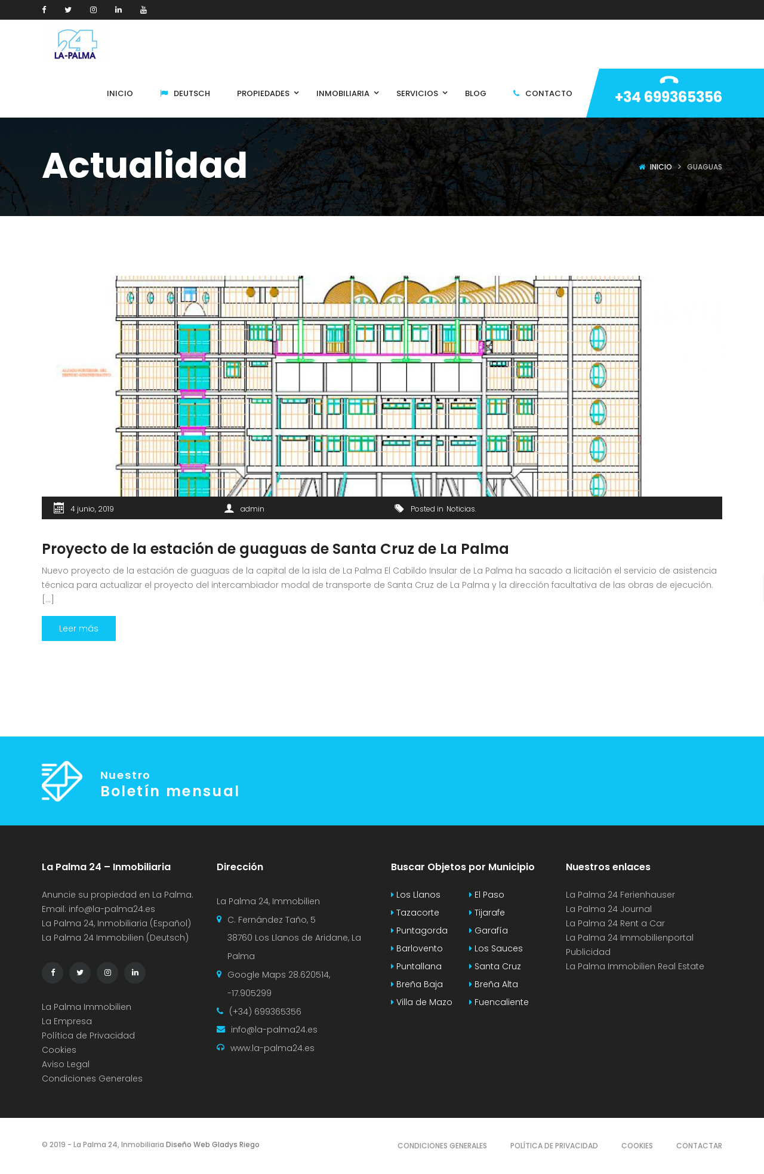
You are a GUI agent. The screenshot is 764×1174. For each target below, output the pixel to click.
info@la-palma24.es (112, 909)
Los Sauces (496, 948)
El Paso (486, 895)
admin (252, 509)
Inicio (661, 167)
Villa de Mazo (421, 1002)
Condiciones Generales (92, 1078)
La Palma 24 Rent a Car (615, 923)
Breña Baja (417, 984)
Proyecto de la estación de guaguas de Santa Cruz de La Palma (275, 549)
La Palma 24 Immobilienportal (630, 938)
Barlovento (417, 948)
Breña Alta (493, 984)
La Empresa (67, 1021)
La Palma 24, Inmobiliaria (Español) (116, 923)
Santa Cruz (495, 966)
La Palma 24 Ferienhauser (620, 895)
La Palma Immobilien (86, 1007)
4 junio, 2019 (92, 509)
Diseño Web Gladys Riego (212, 1144)
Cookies (59, 1050)
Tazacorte (415, 913)
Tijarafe (487, 913)
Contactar (699, 1146)
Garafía (488, 930)
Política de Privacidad (88, 1035)
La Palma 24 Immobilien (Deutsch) (115, 938)
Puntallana (416, 966)
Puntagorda (419, 930)
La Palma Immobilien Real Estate (635, 966)
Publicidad (589, 952)
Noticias (460, 509)
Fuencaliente (499, 1002)
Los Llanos (415, 895)
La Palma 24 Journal (609, 909)
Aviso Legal (66, 1064)
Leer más (78, 628)
